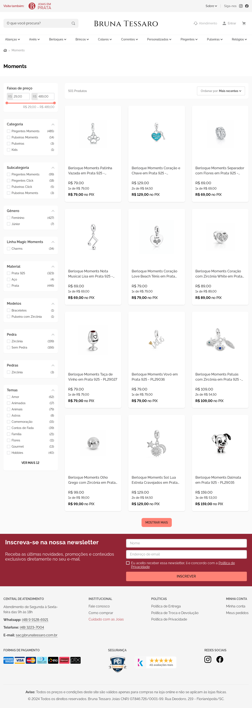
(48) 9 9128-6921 (35, 658)
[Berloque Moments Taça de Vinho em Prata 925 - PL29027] (93, 383)
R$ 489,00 (45, 106)
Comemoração (33, 421)
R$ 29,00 (29, 106)
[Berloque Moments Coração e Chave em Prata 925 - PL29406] (156, 158)
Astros (33, 415)
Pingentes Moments (33, 130)
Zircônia (33, 341)
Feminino (33, 217)
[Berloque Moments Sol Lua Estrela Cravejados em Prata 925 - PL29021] (156, 496)
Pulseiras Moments (33, 137)
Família (33, 434)
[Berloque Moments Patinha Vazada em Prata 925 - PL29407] (93, 158)
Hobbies (33, 452)
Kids (33, 149)
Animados (33, 403)
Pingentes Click (33, 180)
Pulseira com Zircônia (33, 316)
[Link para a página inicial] (5, 50)
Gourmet (33, 446)
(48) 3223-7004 (32, 665)
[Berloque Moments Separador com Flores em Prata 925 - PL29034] (220, 158)
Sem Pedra (33, 347)
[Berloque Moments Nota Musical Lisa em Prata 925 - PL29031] (93, 271)
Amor (33, 396)
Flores (33, 440)
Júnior (33, 223)
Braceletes (33, 310)
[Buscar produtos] (55, 23)
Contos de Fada (33, 427)
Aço (33, 279)
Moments (18, 50)
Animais (33, 409)
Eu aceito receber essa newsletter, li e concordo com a (183, 603)
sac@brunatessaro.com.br (36, 673)
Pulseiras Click (33, 186)
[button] (30, 124)
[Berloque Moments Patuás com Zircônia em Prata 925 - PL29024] (220, 383)
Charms (33, 248)
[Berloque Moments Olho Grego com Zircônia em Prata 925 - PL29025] (93, 496)
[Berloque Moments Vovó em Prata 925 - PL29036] (156, 383)
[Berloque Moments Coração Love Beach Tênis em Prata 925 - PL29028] (156, 271)
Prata (33, 285)
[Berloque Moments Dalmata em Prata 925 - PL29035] (220, 496)
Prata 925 (33, 273)
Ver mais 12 (30, 462)
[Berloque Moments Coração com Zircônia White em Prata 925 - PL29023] (220, 271)
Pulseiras (33, 143)
